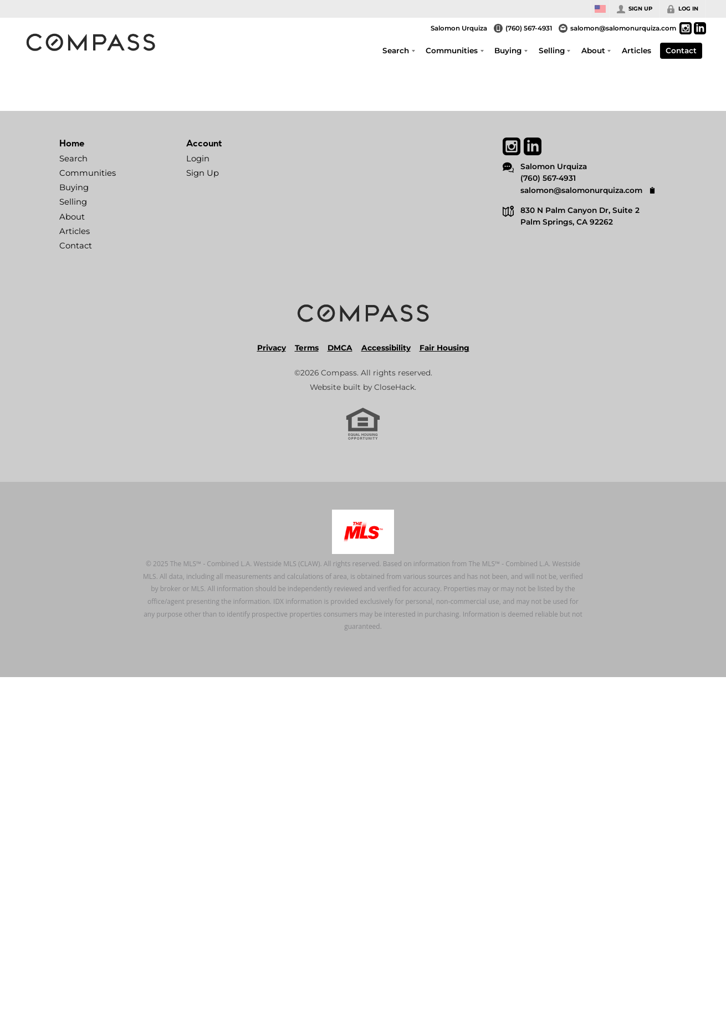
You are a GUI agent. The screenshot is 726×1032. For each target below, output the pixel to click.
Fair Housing (444, 347)
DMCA (340, 347)
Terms (307, 347)
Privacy (271, 347)
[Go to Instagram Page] (685, 28)
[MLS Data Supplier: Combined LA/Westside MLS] (363, 532)
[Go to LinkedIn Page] (700, 28)
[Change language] (600, 9)
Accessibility (386, 347)
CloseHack (394, 387)
